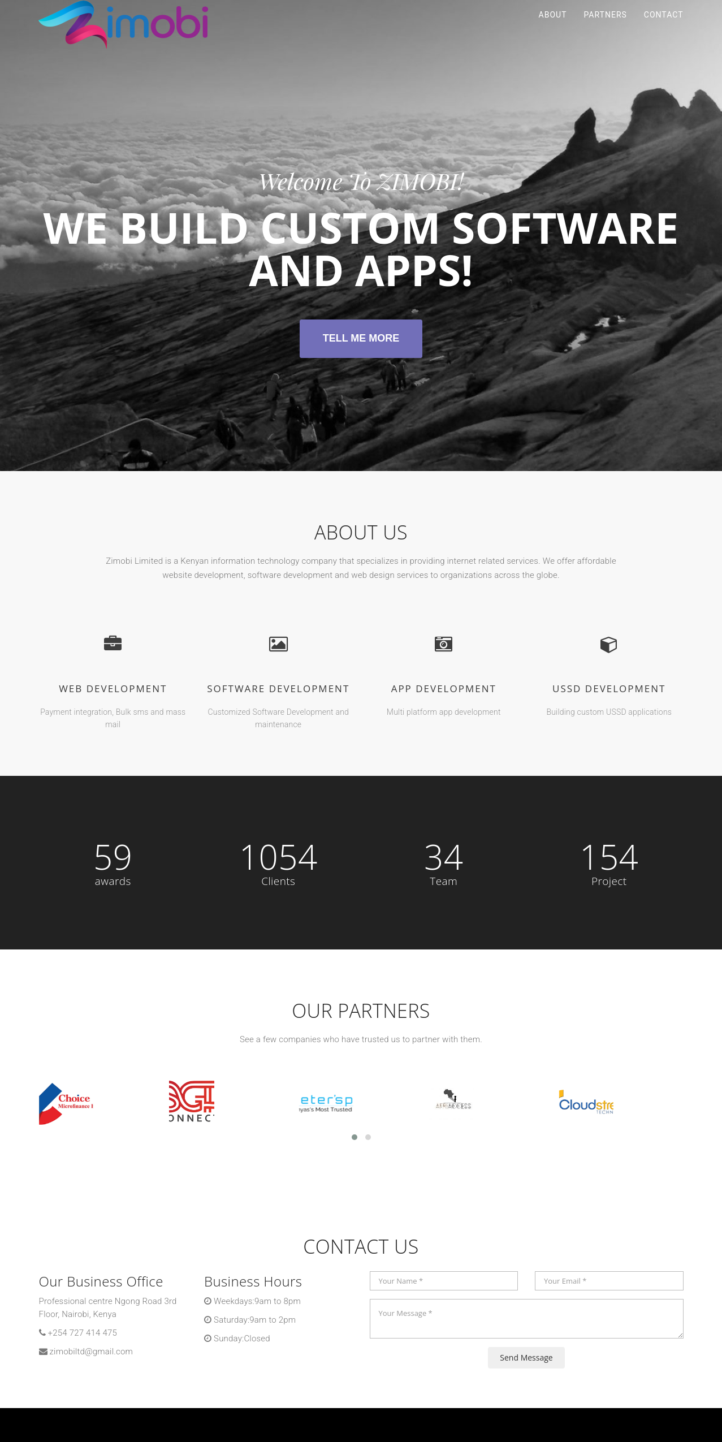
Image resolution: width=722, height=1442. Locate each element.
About (553, 28)
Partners (604, 28)
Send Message (526, 1357)
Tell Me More (361, 338)
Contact (664, 28)
